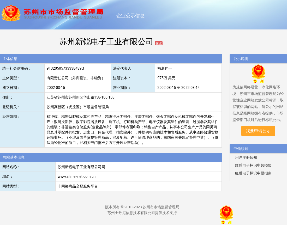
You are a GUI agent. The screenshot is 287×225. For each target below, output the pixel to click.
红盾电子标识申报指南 (253, 173)
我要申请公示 (258, 130)
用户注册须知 (246, 157)
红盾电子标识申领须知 (253, 165)
